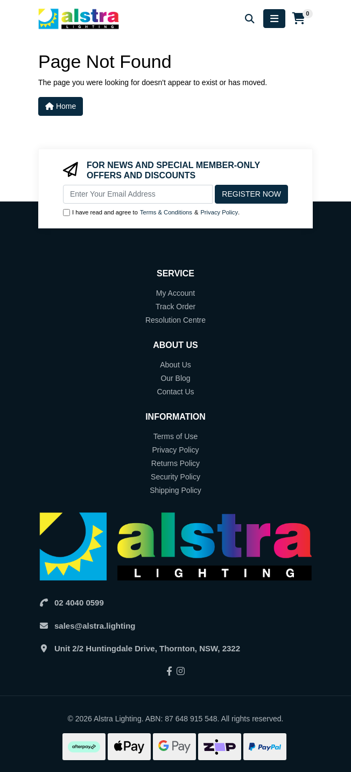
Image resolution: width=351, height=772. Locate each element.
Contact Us (175, 391)
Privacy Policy (219, 212)
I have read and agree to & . (151, 212)
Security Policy (175, 476)
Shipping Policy (175, 490)
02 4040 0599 (79, 602)
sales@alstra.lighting (95, 625)
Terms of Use (175, 436)
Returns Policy (175, 463)
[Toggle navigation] (274, 18)
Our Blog (175, 378)
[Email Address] (138, 194)
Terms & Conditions (166, 212)
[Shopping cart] (299, 18)
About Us (175, 364)
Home (60, 106)
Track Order (175, 306)
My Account (175, 293)
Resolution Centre (175, 320)
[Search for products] (249, 19)
